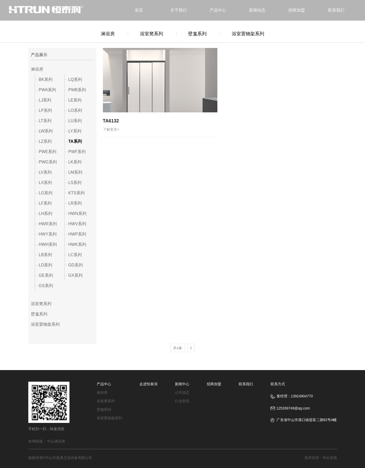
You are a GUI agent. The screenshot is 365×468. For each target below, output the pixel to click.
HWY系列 (48, 234)
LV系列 (45, 172)
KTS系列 (76, 193)
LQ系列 (75, 79)
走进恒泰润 (148, 384)
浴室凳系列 (151, 33)
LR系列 (75, 203)
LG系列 (45, 193)
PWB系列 (77, 90)
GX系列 (75, 275)
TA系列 (75, 141)
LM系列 (75, 172)
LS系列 (75, 182)
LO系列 (75, 110)
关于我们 (178, 10)
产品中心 (218, 10)
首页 (139, 10)
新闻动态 (257, 10)
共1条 (177, 348)
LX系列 (45, 182)
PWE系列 (47, 151)
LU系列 (75, 121)
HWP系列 (77, 234)
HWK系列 (77, 244)
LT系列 (45, 121)
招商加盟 (296, 10)
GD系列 (75, 265)
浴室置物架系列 (248, 33)
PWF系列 (77, 151)
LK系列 (75, 162)
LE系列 (75, 100)
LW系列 (46, 131)
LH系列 (45, 213)
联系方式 (278, 384)
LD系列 (45, 265)
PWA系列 (47, 90)
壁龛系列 (197, 33)
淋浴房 (108, 33)
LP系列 (45, 110)
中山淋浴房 (56, 441)
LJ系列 (45, 100)
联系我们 (336, 10)
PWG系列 (48, 162)
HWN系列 (77, 213)
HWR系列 (48, 224)
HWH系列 (48, 244)
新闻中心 (182, 384)
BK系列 (45, 79)
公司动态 (182, 392)
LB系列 (45, 255)
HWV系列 (77, 224)
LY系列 (74, 131)
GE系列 (46, 275)
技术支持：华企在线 (321, 458)
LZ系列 (45, 141)
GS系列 (46, 285)
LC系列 (75, 255)
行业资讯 (182, 401)
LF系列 (45, 203)
